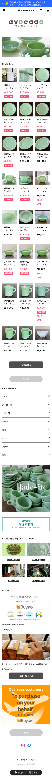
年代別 (5, 421)
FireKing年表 (13, 559)
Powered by (26, 764)
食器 (4, 430)
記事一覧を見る (26, 675)
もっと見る (26, 364)
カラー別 (6, 413)
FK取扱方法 (13, 580)
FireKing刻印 (38, 559)
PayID (26, 379)
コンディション (38, 580)
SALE (4, 396)
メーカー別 (7, 405)
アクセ (5, 447)
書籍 (4, 455)
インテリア (6, 438)
